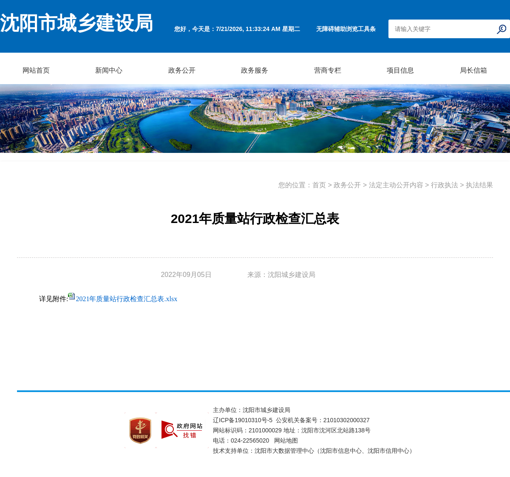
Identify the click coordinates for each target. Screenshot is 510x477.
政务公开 (182, 70)
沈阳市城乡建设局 (76, 23)
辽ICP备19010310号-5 (244, 420)
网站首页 (36, 70)
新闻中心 (108, 70)
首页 (319, 185)
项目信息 (400, 70)
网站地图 (286, 440)
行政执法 (444, 185)
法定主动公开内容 (396, 185)
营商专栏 (327, 70)
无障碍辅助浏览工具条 (346, 28)
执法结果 (479, 185)
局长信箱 (473, 70)
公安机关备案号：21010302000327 (323, 420)
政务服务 (254, 70)
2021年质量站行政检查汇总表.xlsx (126, 298)
